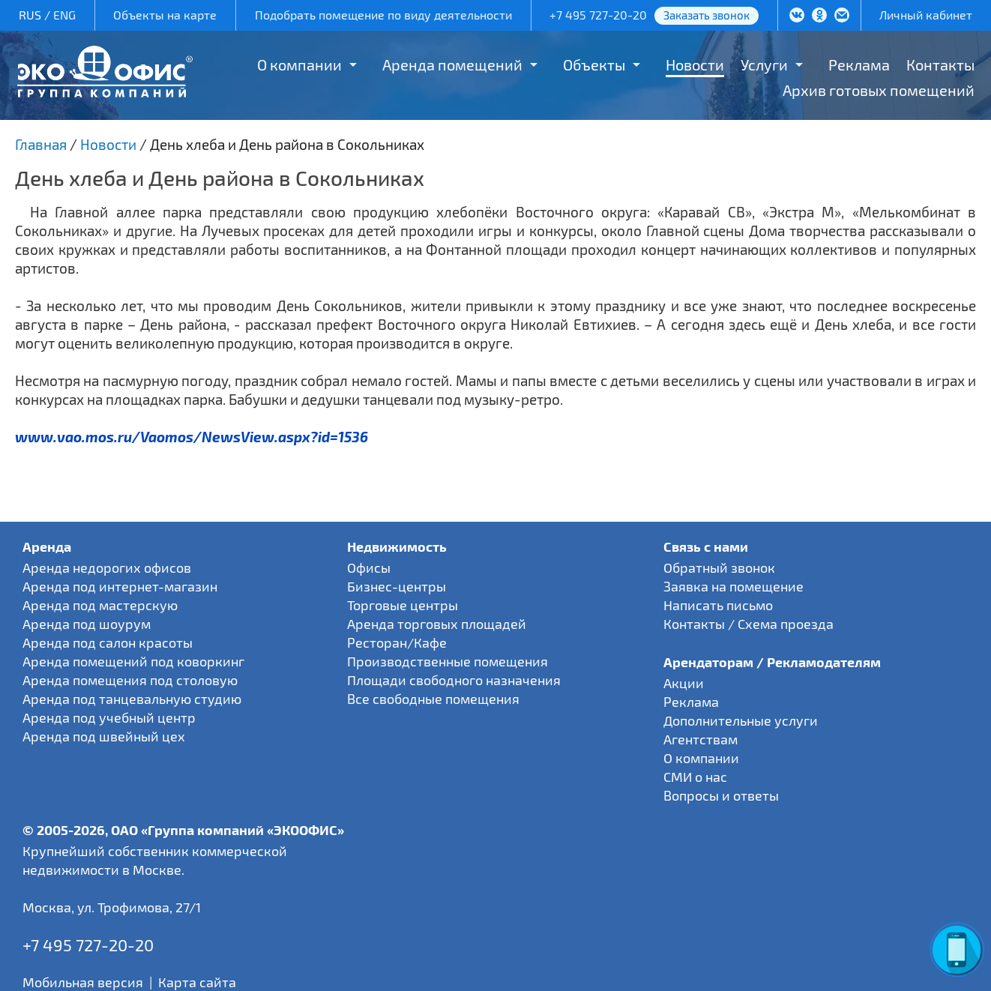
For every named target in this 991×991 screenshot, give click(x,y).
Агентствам (700, 739)
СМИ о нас (695, 776)
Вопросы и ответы (721, 795)
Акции (683, 683)
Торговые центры (402, 605)
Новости (695, 64)
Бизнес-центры (396, 586)
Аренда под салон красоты (107, 642)
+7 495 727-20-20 (598, 14)
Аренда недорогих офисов (106, 567)
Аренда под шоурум (86, 623)
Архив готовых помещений (879, 90)
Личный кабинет (925, 14)
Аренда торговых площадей (436, 623)
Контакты (940, 64)
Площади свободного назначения (454, 680)
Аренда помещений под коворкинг (133, 661)
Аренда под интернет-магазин (119, 586)
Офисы (369, 567)
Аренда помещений (452, 64)
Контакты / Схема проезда (748, 623)
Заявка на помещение (733, 586)
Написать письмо (718, 605)
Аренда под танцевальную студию (131, 698)
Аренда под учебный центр (109, 717)
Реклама (859, 64)
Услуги (764, 64)
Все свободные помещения (433, 698)
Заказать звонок (706, 15)
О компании (299, 64)
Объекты (594, 64)
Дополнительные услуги (740, 720)
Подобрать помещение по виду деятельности (383, 14)
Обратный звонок (719, 567)
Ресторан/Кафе (397, 642)
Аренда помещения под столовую (130, 680)
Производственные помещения (447, 661)
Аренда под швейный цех (103, 736)
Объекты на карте (165, 14)
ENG (64, 14)
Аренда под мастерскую (100, 605)
